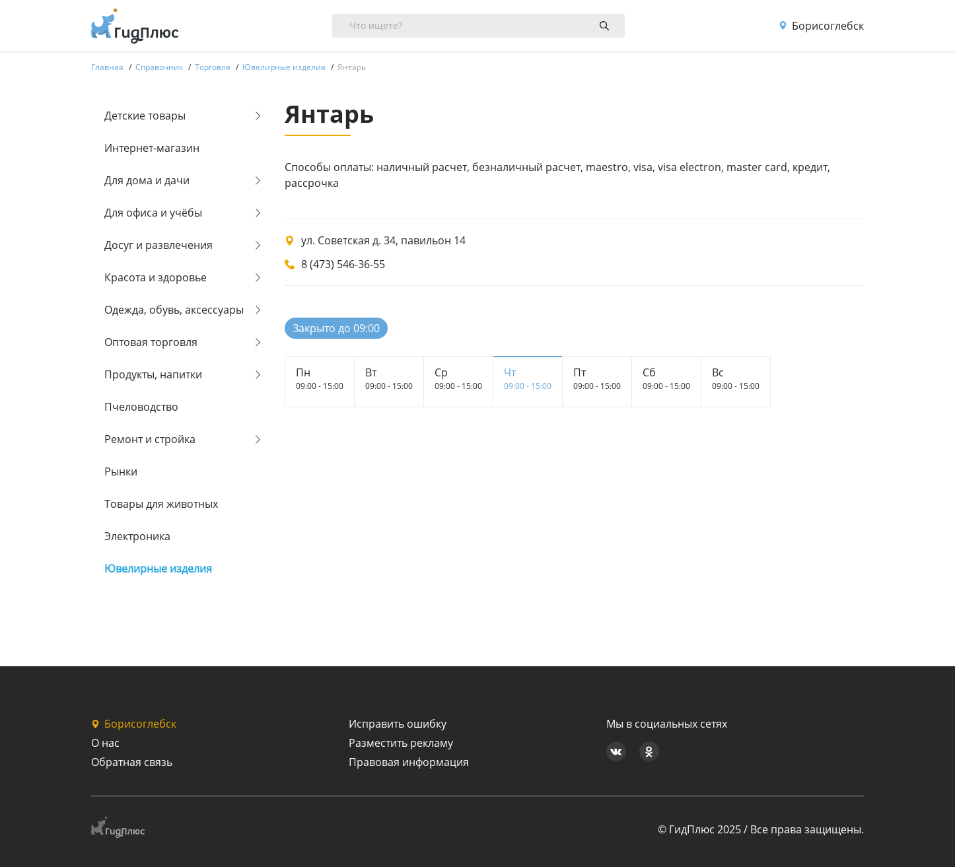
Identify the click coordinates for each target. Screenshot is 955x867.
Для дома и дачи (147, 180)
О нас (105, 743)
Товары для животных (161, 504)
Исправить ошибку (397, 723)
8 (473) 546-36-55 (343, 264)
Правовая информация (409, 762)
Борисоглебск (821, 25)
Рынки (120, 471)
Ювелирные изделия (158, 568)
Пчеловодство (141, 406)
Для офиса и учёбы (153, 212)
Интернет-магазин (151, 148)
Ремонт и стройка (149, 439)
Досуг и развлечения (158, 245)
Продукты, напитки (153, 374)
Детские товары (145, 115)
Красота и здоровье (155, 277)
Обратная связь (131, 762)
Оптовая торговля (150, 342)
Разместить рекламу (401, 743)
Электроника (137, 536)
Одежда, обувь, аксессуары (174, 309)
